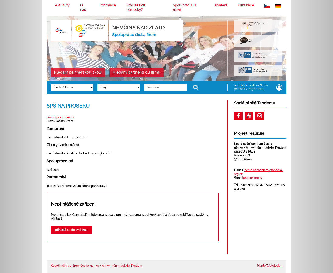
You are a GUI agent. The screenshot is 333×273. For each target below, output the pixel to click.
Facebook (238, 116)
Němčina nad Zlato (138, 31)
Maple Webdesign (269, 265)
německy (278, 4)
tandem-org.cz (252, 177)
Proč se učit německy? (135, 7)
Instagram (259, 116)
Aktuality (62, 5)
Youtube (249, 116)
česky (267, 4)
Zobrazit (196, 87)
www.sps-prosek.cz (60, 117)
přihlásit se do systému (71, 229)
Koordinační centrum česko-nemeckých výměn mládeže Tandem (96, 265)
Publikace (246, 5)
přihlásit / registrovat (249, 89)
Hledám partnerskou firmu (136, 72)
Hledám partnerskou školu (78, 72)
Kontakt (221, 5)
